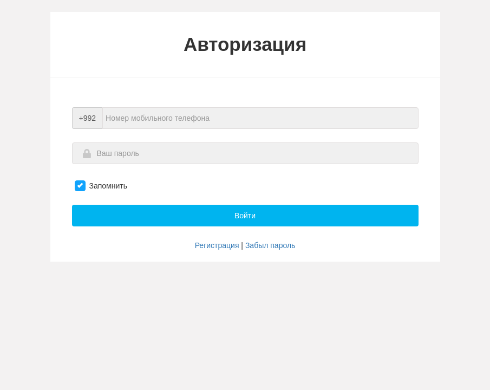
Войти (245, 215)
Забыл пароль (270, 245)
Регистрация (217, 245)
